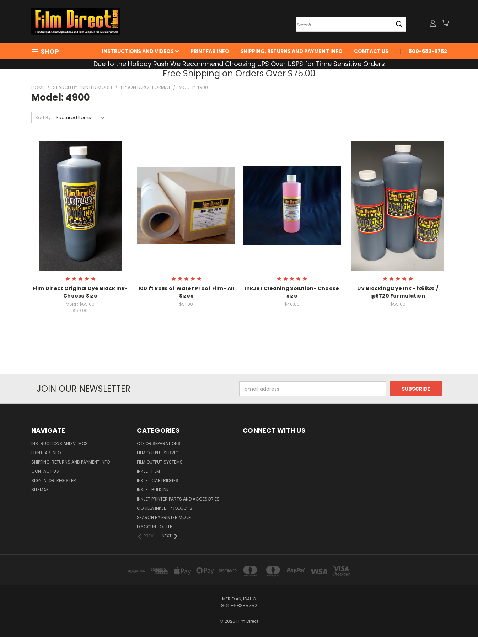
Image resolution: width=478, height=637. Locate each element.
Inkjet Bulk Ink (153, 490)
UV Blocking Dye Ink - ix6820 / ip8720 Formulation (397, 292)
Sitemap (39, 490)
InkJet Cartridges (157, 480)
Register (66, 480)
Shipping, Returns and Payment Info (292, 51)
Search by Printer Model (164, 517)
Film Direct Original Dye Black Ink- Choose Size (80, 292)
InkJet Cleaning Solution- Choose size (292, 292)
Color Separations (159, 443)
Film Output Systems (160, 462)
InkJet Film (148, 471)
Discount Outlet (155, 527)
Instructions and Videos (140, 51)
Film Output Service (159, 453)
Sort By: (43, 117)
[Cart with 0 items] (445, 23)
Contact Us (371, 51)
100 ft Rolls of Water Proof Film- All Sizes (186, 292)
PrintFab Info (209, 51)
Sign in (39, 480)
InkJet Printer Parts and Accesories (178, 499)
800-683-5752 (428, 51)
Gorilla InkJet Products (164, 508)
